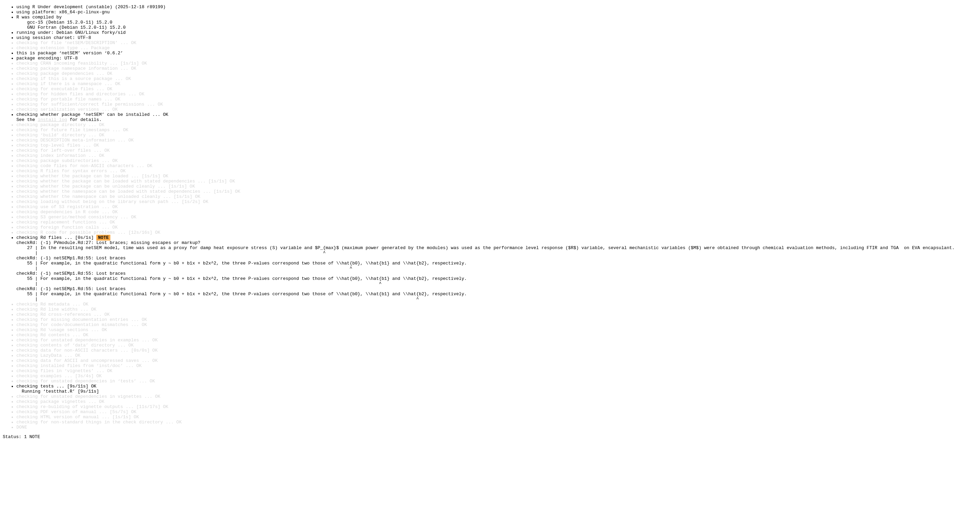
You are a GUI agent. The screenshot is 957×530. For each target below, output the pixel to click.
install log (52, 143)
